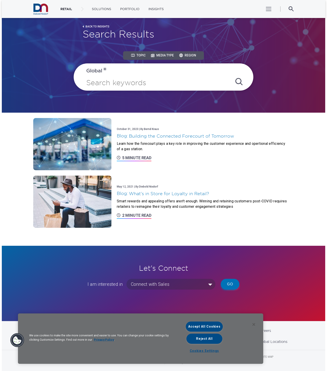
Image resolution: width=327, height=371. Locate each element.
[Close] (254, 324)
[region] (140, 338)
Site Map (267, 356)
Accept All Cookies (204, 327)
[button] (17, 340)
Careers (264, 330)
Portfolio (129, 9)
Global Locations (272, 341)
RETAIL (66, 9)
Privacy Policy (104, 339)
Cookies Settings (204, 351)
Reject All (204, 339)
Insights (156, 9)
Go (230, 284)
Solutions (101, 9)
